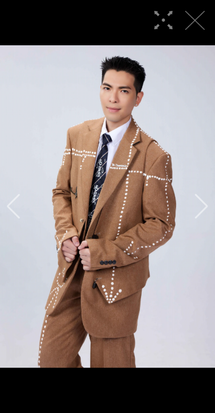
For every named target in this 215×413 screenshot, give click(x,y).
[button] (13, 206)
